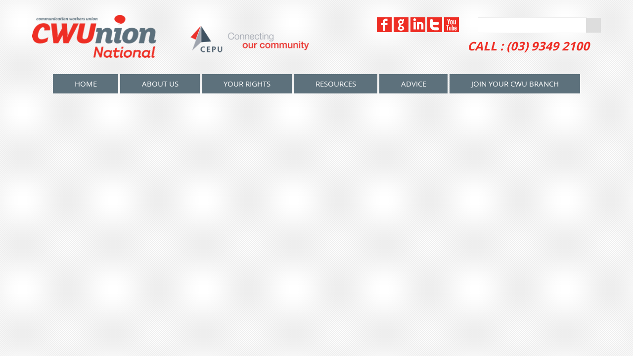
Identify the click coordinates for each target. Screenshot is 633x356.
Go (593, 25)
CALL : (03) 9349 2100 (528, 46)
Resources (336, 84)
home (86, 84)
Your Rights (247, 84)
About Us (160, 84)
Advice (413, 84)
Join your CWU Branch (515, 84)
